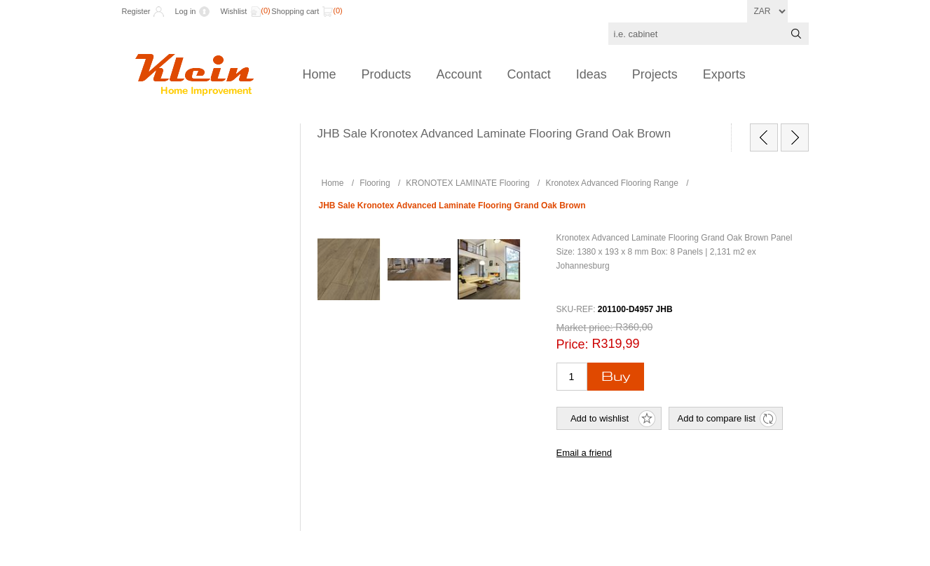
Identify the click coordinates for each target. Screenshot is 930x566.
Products (386, 74)
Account (459, 74)
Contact (529, 74)
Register (136, 11)
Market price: (584, 327)
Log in (185, 11)
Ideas (591, 74)
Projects (655, 74)
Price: (572, 344)
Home (319, 74)
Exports (724, 74)
